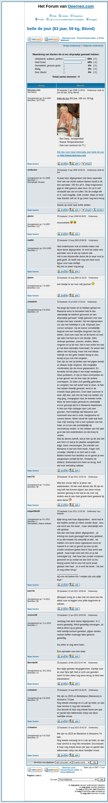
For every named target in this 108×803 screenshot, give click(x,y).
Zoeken (63, 16)
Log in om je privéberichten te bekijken (65, 19)
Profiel (39, 19)
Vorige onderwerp (72, 46)
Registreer (77, 16)
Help (53, 16)
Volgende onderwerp (93, 46)
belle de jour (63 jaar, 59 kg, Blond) (61, 28)
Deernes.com (81, 6)
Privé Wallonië (68, 772)
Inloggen (91, 19)
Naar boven (33, 164)
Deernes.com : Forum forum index (79, 38)
